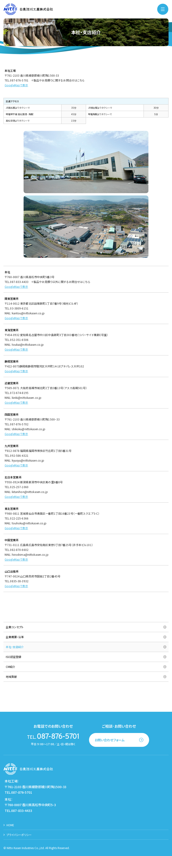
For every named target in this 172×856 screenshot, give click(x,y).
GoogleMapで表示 (16, 528)
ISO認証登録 (13, 657)
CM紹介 (10, 667)
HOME (10, 825)
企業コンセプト (15, 627)
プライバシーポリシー (19, 835)
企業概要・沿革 (15, 637)
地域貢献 (11, 677)
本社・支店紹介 (15, 647)
